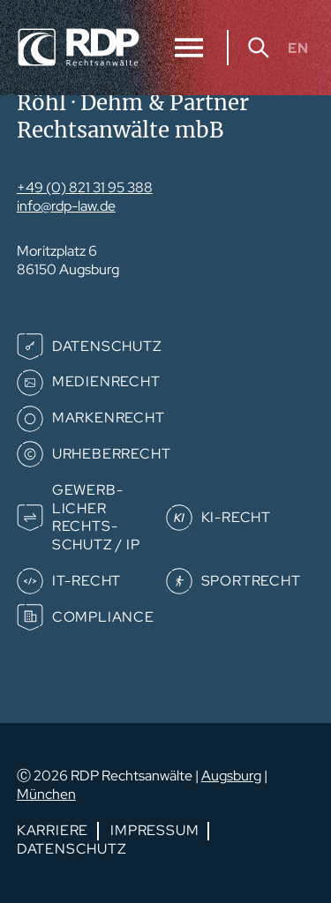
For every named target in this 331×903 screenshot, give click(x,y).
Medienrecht (106, 381)
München (46, 794)
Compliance (103, 617)
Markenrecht (108, 417)
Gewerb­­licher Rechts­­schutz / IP (96, 517)
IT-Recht (86, 580)
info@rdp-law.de (66, 206)
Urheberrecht (111, 453)
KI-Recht (236, 517)
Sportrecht (251, 580)
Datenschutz (107, 346)
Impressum (154, 830)
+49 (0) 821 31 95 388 (85, 187)
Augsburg (231, 775)
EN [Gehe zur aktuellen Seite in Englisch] (298, 47)
